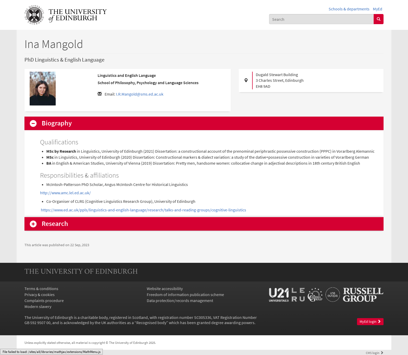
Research (55, 224)
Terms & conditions (41, 288)
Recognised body (151, 322)
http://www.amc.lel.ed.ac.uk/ (65, 192)
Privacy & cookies (39, 294)
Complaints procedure (44, 300)
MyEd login (370, 321)
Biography (57, 123)
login (375, 353)
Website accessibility (165, 288)
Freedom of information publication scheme (185, 294)
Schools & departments (349, 8)
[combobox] (321, 19)
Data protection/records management (180, 300)
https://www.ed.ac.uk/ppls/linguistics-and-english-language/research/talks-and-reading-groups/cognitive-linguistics (143, 209)
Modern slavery (37, 306)
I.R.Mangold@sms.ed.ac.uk (139, 94)
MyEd (377, 8)
